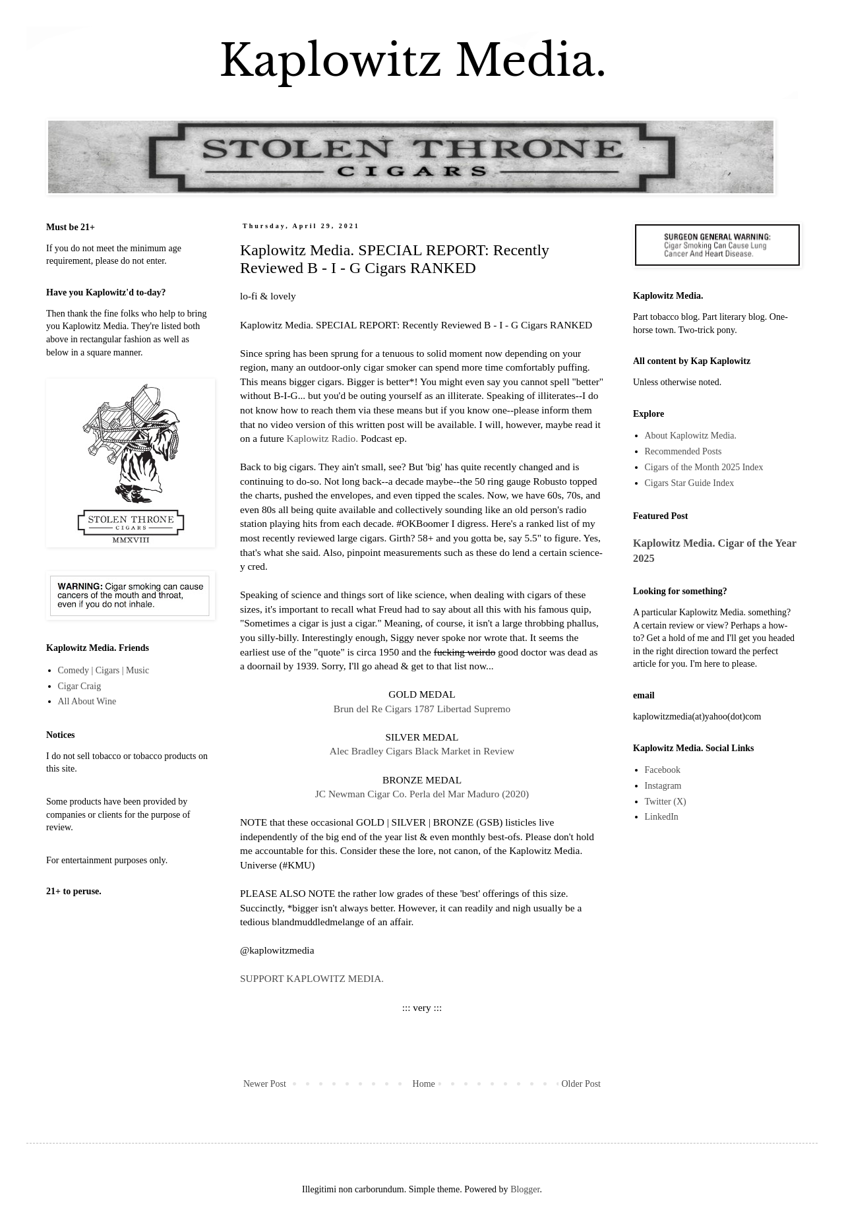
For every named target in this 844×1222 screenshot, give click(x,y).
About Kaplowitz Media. (691, 436)
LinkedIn (661, 817)
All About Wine (87, 701)
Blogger (524, 1189)
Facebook (662, 770)
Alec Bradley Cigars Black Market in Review (422, 750)
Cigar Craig (80, 686)
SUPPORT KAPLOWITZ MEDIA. (312, 978)
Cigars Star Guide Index (690, 483)
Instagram (663, 786)
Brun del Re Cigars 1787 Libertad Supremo (422, 708)
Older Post (581, 1084)
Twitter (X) (665, 802)
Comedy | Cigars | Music (104, 670)
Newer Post (264, 1084)
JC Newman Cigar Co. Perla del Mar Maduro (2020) (422, 793)
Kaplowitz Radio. (323, 438)
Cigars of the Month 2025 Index (704, 467)
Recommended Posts (683, 451)
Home (424, 1084)
